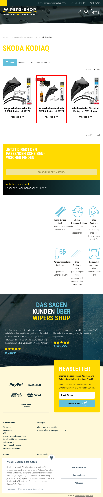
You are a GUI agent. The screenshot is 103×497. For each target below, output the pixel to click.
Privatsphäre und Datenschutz (14, 436)
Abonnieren (77, 403)
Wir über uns (7, 427)
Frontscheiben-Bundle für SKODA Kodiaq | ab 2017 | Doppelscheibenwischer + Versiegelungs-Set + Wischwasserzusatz (51, 110)
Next (99, 357)
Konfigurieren (78, 475)
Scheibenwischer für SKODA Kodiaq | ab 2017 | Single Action (85, 110)
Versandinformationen (11, 448)
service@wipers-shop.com (55, 3)
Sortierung (21, 63)
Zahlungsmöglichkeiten (12, 445)
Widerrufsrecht (8, 442)
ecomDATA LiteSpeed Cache (84, 496)
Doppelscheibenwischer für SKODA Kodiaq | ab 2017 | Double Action (17, 110)
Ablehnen (79, 483)
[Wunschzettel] (86, 11)
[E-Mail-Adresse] (77, 395)
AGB (4, 433)
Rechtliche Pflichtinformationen (15, 439)
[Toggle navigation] (3, 3)
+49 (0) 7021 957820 (92, 3)
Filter (10, 62)
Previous (95, 357)
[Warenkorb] (95, 11)
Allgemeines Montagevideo (47, 427)
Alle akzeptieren (79, 467)
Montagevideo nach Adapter (47, 430)
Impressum (7, 430)
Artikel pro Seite (41, 63)
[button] (79, 11)
